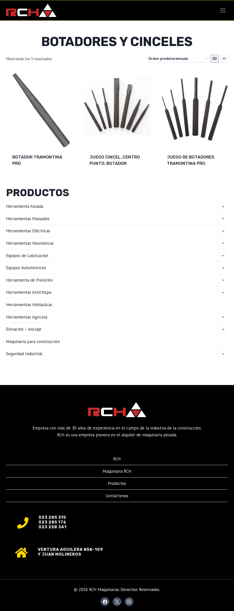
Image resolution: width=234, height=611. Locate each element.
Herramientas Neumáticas (30, 243)
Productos (117, 483)
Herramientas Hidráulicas (29, 304)
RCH (117, 459)
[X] (117, 601)
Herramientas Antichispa (28, 292)
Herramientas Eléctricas (28, 231)
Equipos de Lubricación (27, 255)
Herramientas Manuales (27, 218)
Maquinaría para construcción (33, 341)
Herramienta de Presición (29, 280)
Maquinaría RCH (117, 471)
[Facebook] (105, 601)
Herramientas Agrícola (26, 317)
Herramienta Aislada (24, 206)
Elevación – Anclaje (23, 329)
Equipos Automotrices (26, 267)
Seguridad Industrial (24, 353)
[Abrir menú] (222, 10)
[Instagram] (129, 601)
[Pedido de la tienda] (178, 58)
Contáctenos (117, 496)
